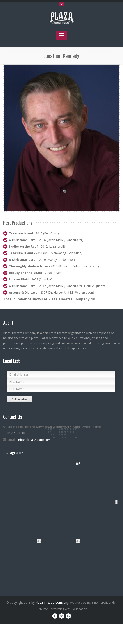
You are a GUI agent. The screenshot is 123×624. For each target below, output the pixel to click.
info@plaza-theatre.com (34, 440)
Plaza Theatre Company (51, 602)
